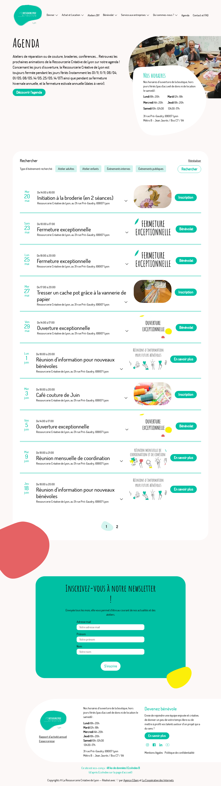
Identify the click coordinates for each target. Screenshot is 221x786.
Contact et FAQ (200, 15)
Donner (50, 15)
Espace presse (47, 741)
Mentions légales (154, 752)
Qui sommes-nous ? (163, 15)
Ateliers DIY (94, 15)
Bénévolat (108, 15)
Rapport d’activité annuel (53, 737)
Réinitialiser (194, 160)
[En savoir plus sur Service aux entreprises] (148, 15)
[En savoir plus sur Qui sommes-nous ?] (176, 15)
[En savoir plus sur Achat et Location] (82, 15)
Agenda (185, 15)
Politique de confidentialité (179, 752)
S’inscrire (110, 666)
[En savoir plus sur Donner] (56, 15)
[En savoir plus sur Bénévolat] (116, 15)
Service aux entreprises (133, 15)
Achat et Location (71, 15)
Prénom (81, 634)
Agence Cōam (131, 780)
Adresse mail (84, 622)
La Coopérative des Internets (158, 780)
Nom (79, 646)
